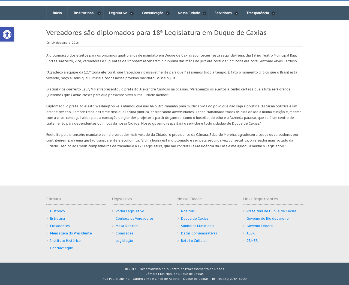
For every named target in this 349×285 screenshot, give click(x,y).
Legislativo (121, 13)
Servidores (226, 13)
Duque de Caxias (194, 218)
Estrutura (57, 218)
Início (57, 13)
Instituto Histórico (65, 241)
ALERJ (250, 233)
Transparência (260, 13)
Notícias (188, 211)
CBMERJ (252, 241)
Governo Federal (259, 226)
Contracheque (61, 248)
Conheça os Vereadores (135, 218)
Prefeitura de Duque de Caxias (271, 211)
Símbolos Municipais (197, 226)
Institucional (87, 13)
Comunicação (156, 13)
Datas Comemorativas (199, 233)
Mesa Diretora (127, 226)
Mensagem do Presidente (71, 233)
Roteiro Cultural (194, 241)
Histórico (57, 211)
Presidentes (60, 226)
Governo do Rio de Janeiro (267, 218)
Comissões (124, 233)
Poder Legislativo (130, 211)
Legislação (124, 241)
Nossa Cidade (192, 13)
